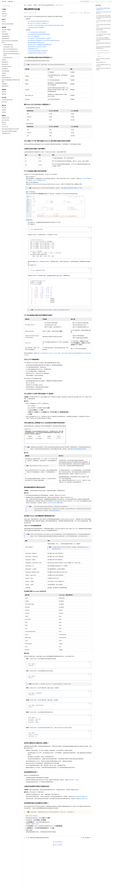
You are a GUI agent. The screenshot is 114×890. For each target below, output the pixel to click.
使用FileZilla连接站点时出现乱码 (70, 360)
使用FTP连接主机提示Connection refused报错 (49, 360)
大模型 (15, 2)
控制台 (100, 2)
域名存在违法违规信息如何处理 (78, 455)
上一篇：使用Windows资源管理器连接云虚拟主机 (36, 845)
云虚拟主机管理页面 (32, 823)
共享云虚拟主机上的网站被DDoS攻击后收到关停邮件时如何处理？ (44, 45)
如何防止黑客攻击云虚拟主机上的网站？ (37, 51)
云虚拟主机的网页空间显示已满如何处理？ (38, 55)
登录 (110, 2)
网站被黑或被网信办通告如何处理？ (36, 47)
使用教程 (61, 509)
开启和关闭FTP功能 (73, 787)
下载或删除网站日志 (68, 504)
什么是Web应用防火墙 (52, 509)
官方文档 (4, 6)
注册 (104, 2)
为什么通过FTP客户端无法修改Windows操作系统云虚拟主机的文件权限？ (46, 30)
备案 (97, 2)
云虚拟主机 (10, 6)
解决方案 (24, 2)
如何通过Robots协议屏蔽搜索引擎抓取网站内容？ (40, 49)
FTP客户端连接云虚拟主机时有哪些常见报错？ (39, 39)
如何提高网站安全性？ (33, 53)
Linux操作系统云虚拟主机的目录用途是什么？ (39, 26)
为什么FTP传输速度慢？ (34, 41)
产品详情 (81, 17)
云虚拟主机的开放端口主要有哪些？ (36, 32)
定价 (32, 2)
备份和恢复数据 (62, 502)
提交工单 (57, 316)
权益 (29, 2)
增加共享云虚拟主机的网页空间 (79, 804)
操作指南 (35, 9)
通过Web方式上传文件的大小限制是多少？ (38, 28)
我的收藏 (88, 17)
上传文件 (37, 831)
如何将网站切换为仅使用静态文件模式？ (37, 57)
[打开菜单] (2, 2)
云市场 (36, 2)
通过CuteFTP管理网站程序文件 (38, 185)
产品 (19, 2)
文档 (94, 2)
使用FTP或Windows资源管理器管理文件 (46, 9)
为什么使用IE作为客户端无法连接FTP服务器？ (39, 43)
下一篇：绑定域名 (86, 845)
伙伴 (40, 2)
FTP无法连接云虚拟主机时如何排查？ (37, 37)
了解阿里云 (49, 2)
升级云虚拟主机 (82, 480)
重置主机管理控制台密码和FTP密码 (73, 192)
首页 (25, 9)
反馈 (59, 852)
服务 (44, 2)
